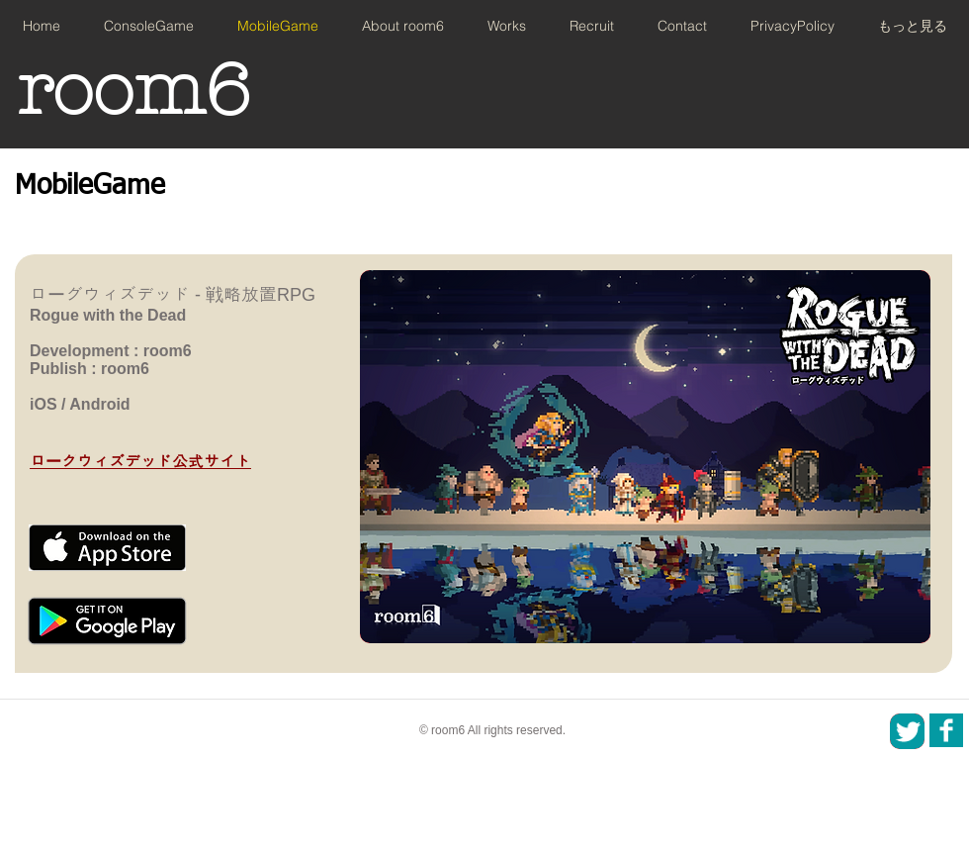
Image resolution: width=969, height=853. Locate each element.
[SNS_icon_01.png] (946, 730)
